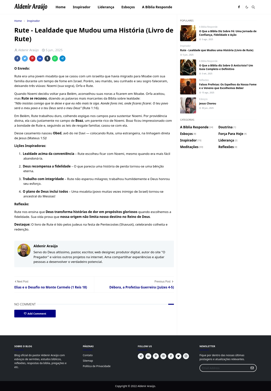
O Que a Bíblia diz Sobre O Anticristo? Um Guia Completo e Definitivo (226, 67)
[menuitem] (60, 7)
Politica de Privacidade (96, 366)
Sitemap (88, 360)
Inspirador (185, 45)
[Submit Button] (252, 367)
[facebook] (239, 7)
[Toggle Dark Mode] (247, 7)
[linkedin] (148, 356)
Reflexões (204, 80)
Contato (88, 355)
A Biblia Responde (208, 26)
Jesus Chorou (207, 103)
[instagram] (186, 356)
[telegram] (141, 356)
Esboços (203, 99)
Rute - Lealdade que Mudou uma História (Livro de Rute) (216, 50)
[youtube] (163, 356)
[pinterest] (156, 356)
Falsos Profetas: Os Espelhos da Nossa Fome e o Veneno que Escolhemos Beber (228, 86)
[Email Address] (224, 367)
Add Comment (35, 313)
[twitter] (178, 356)
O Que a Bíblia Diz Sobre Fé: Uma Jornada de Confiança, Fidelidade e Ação (228, 33)
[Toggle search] (253, 7)
